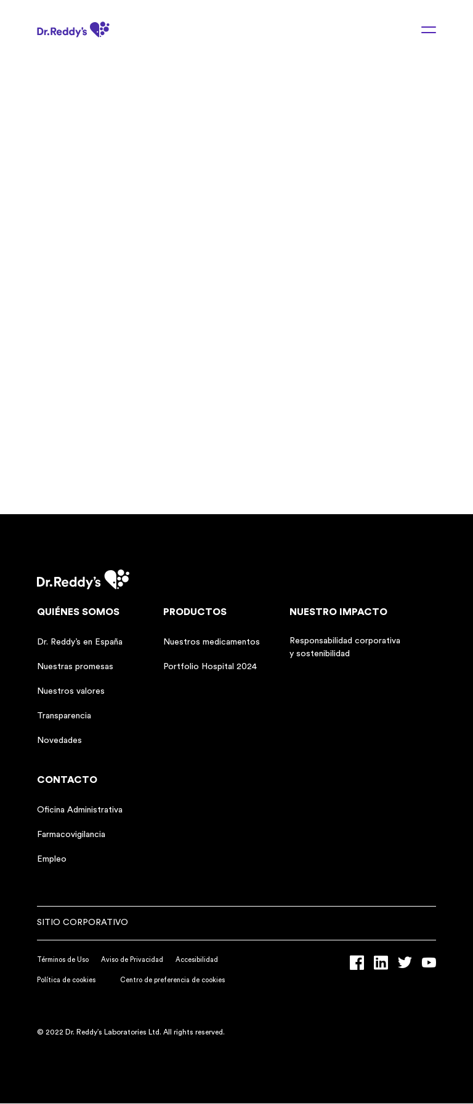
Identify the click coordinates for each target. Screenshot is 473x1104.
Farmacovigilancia (71, 834)
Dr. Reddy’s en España (80, 642)
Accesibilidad (197, 959)
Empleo (52, 859)
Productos (195, 612)
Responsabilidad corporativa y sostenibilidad (344, 647)
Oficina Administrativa (80, 810)
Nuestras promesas (75, 666)
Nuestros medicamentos (211, 642)
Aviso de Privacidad (132, 959)
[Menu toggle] (421, 29)
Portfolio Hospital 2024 (210, 666)
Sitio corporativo (82, 922)
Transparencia (64, 716)
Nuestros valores (71, 691)
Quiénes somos (78, 612)
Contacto (67, 780)
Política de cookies (66, 980)
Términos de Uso (63, 959)
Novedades (59, 740)
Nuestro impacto (338, 612)
